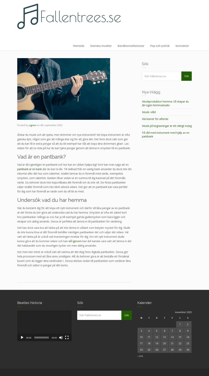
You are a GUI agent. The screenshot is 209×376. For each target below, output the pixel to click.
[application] (44, 326)
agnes (32, 125)
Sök (187, 76)
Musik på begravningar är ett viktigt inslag (167, 126)
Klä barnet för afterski (155, 119)
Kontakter (182, 46)
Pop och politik (160, 46)
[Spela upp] (22, 337)
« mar (140, 356)
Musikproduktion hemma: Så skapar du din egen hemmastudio (165, 103)
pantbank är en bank (29, 169)
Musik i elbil (149, 112)
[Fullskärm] (67, 337)
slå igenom (75, 241)
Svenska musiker (101, 46)
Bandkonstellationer (131, 46)
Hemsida (78, 46)
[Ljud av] (61, 337)
